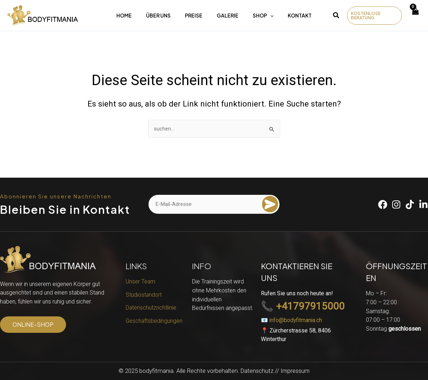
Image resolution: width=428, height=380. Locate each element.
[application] (270, 15)
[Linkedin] (423, 204)
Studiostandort (144, 294)
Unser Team (141, 281)
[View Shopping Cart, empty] (415, 15)
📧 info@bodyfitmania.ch (292, 320)
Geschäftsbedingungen (154, 322)
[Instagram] (396, 204)
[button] (336, 16)
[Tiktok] (409, 204)
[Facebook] (382, 204)
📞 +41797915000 (302, 306)
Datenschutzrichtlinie (151, 308)
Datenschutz (256, 370)
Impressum (296, 370)
